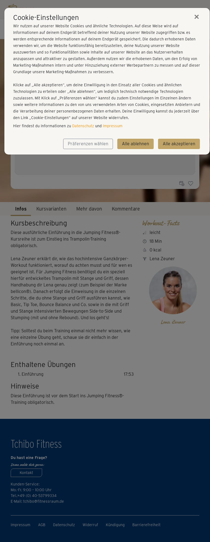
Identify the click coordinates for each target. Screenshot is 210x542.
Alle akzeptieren (179, 143)
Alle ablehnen (135, 143)
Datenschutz (83, 126)
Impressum (112, 126)
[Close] (196, 16)
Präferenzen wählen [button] (88, 143)
